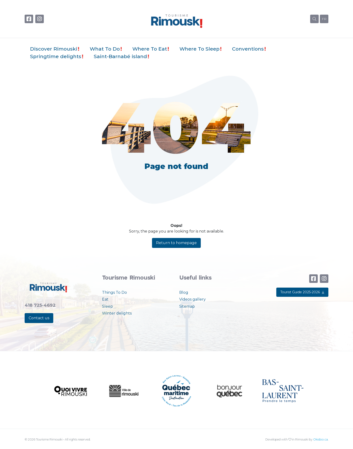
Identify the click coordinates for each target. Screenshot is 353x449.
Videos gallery (192, 299)
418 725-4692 (40, 305)
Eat (105, 299)
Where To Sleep (199, 49)
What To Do (105, 49)
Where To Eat (149, 49)
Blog (183, 292)
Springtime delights (55, 56)
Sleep (107, 306)
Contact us (39, 318)
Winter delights (117, 313)
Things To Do (114, 292)
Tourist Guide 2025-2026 (302, 292)
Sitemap (187, 306)
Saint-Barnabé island (120, 56)
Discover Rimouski (53, 49)
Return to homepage (176, 243)
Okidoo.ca (320, 439)
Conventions (248, 49)
